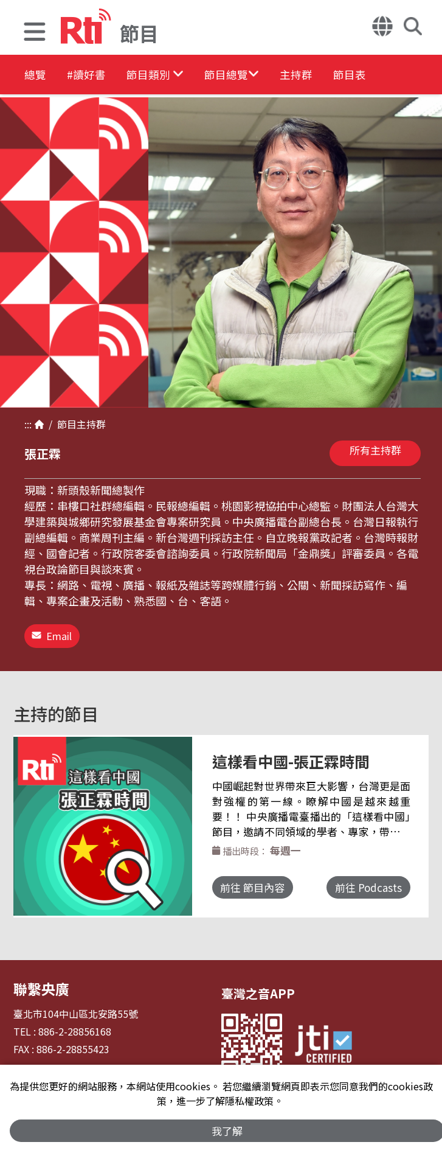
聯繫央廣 (37, 980)
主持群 (354, 76)
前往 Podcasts (360, 888)
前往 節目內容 (261, 888)
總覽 (36, 76)
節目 (64, 424)
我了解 (227, 1129)
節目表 (420, 76)
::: (28, 424)
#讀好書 (101, 76)
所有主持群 (375, 450)
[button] (34, 33)
